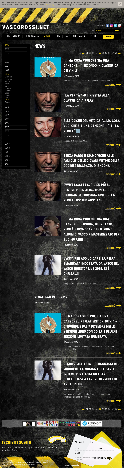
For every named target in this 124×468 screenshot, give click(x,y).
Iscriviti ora (100, 458)
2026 (7, 45)
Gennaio (8, 91)
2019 (7, 74)
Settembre (8, 95)
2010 (7, 140)
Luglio (7, 100)
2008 (7, 148)
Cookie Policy (49, 5)
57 (106, 53)
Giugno (7, 102)
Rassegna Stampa (75, 36)
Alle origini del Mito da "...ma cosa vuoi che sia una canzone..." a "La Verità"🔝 (92, 126)
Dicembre (8, 77)
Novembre (8, 79)
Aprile (7, 84)
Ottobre (7, 93)
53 (93, 53)
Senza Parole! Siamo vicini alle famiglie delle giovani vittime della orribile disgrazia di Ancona (92, 161)
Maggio (7, 82)
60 (116, 53)
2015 (7, 119)
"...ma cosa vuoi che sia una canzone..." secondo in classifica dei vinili (91, 66)
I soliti (93, 36)
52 (90, 53)
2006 (7, 156)
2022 (7, 62)
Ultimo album (12, 36)
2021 (7, 66)
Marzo (7, 86)
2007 (7, 152)
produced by (72, 465)
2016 (7, 115)
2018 (7, 107)
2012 (7, 132)
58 (109, 53)
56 (103, 53)
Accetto (85, 459)
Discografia (32, 36)
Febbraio (8, 88)
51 (87, 53)
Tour (57, 36)
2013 (7, 127)
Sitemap (45, 463)
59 (113, 53)
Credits (18, 463)
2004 (7, 164)
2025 (7, 50)
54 (97, 53)
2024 (7, 54)
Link (92, 31)
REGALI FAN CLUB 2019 (51, 297)
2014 (7, 123)
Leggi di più (110, 85)
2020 (7, 70)
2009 (7, 144)
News (47, 36)
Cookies (38, 463)
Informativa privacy (29, 463)
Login (108, 36)
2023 (7, 58)
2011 (7, 136)
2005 (7, 160)
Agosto (7, 98)
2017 (7, 111)
